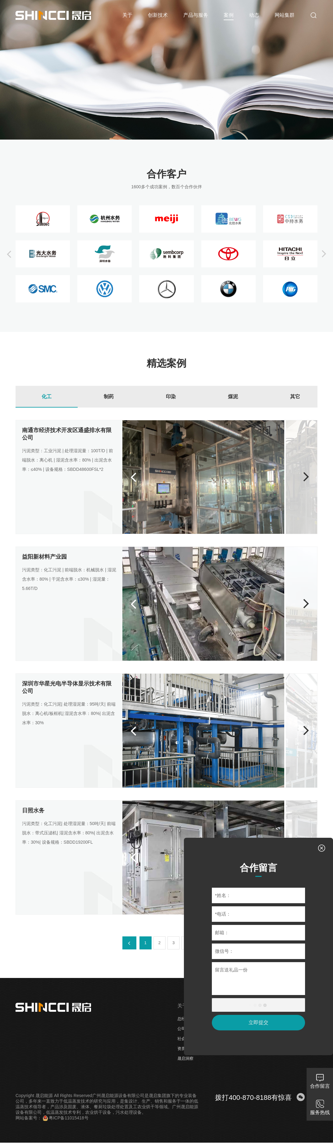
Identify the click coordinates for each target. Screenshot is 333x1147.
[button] (9, 254)
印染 (171, 396)
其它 (295, 396)
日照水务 (33, 810)
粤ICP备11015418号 (66, 1117)
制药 (109, 396)
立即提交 (258, 1022)
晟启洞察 (185, 1058)
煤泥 (233, 396)
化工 (47, 396)
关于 (182, 1005)
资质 (181, 1048)
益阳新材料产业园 (44, 557)
